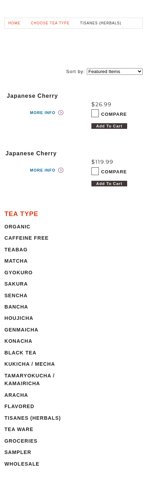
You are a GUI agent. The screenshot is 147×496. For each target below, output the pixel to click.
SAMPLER (17, 452)
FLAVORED (19, 406)
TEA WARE (18, 429)
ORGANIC (17, 226)
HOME (14, 23)
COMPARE (114, 114)
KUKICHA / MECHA (29, 364)
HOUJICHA (18, 318)
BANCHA (16, 307)
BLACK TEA (20, 352)
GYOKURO (18, 272)
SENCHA (16, 295)
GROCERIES (21, 441)
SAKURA (16, 284)
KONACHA (18, 341)
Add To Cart (109, 126)
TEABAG (15, 249)
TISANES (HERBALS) (32, 418)
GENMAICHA (21, 330)
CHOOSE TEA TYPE (50, 23)
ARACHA (16, 395)
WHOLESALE (21, 464)
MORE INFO (43, 112)
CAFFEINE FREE (26, 238)
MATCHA (16, 261)
